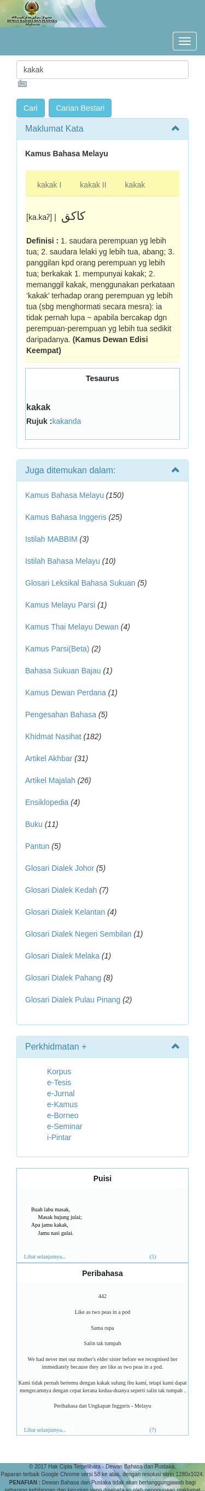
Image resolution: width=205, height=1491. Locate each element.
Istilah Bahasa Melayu (62, 561)
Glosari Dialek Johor (59, 868)
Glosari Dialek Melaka (62, 955)
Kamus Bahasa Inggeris (66, 517)
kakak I (49, 184)
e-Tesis (59, 1082)
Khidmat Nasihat (53, 736)
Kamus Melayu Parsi (60, 604)
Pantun (37, 846)
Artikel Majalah (50, 780)
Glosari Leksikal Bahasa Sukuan (80, 583)
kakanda (66, 421)
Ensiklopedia (46, 802)
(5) (153, 1257)
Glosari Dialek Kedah (61, 890)
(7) (153, 1430)
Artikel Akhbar (48, 758)
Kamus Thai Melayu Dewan (72, 626)
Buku (34, 824)
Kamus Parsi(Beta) (57, 648)
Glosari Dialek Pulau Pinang (72, 999)
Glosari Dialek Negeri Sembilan (78, 933)
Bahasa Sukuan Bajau (63, 670)
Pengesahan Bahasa (60, 714)
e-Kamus (62, 1104)
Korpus (59, 1071)
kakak (135, 184)
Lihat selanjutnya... (45, 1257)
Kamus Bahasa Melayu (65, 495)
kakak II (93, 184)
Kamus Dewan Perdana (65, 692)
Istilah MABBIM (51, 539)
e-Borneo (63, 1115)
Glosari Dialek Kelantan (65, 912)
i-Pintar (59, 1137)
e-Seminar (65, 1126)
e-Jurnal (61, 1093)
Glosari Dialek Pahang (63, 977)
